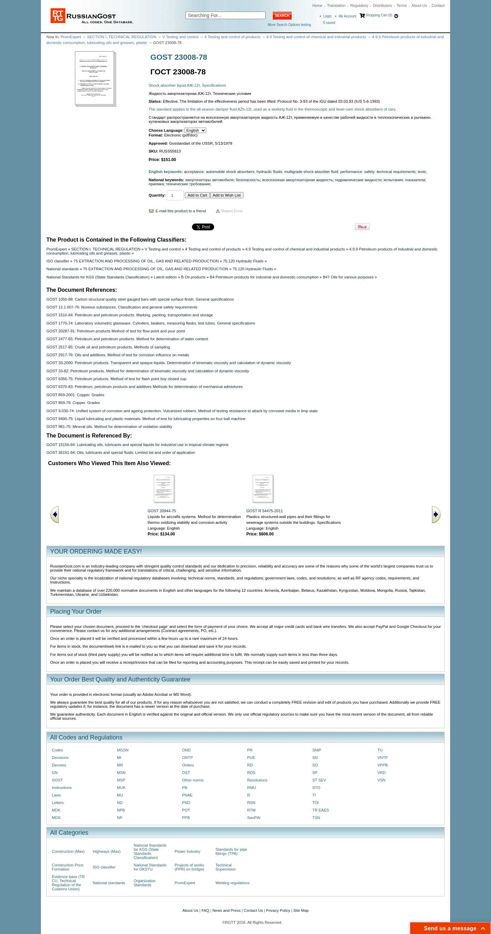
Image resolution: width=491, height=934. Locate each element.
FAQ (205, 910)
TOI (315, 803)
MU (120, 795)
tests (422, 172)
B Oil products (193, 277)
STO (316, 788)
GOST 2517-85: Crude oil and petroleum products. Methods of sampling (108, 347)
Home (317, 5)
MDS (56, 818)
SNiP (316, 750)
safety (369, 172)
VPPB (382, 765)
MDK (56, 810)
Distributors (382, 5)
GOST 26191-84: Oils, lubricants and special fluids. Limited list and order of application (120, 452)
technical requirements (396, 172)
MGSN (123, 750)
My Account (347, 16)
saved (329, 23)
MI (119, 758)
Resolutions (257, 780)
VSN (381, 780)
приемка (156, 184)
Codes (57, 750)
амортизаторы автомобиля (209, 180)
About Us (419, 5)
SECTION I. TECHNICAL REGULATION (121, 37)
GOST (57, 780)
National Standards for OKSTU (150, 867)
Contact (438, 5)
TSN (316, 818)
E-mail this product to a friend (180, 211)
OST (186, 773)
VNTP (382, 758)
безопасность (248, 180)
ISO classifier (57, 261)
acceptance (194, 172)
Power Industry (187, 851)
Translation (336, 5)
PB (184, 788)
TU (380, 750)
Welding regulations (232, 883)
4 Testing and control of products (233, 37)
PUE (251, 758)
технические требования (188, 184)
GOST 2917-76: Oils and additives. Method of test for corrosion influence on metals (117, 355)
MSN (121, 773)
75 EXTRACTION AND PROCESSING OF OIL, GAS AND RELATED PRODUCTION (146, 261)
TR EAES (320, 810)
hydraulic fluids (269, 172)
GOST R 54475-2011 (265, 511)
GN (55, 773)
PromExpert (71, 37)
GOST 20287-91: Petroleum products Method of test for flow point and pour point (115, 331)
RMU (251, 788)
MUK (121, 788)
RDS (251, 773)
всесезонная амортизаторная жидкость (297, 180)
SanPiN (254, 818)
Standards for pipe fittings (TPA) (231, 851)
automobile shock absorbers (230, 172)
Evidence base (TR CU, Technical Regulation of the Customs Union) (68, 883)
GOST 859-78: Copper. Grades (73, 403)
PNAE (187, 795)
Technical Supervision (225, 867)
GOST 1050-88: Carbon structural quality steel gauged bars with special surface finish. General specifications (140, 299)
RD (250, 765)
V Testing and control (180, 37)
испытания (393, 180)
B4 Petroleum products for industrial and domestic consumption (264, 277)
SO (315, 765)
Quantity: (157, 195)
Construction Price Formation (68, 867)
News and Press (226, 910)
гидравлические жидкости (358, 180)
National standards (62, 269)
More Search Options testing (289, 25)
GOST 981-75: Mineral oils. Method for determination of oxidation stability (109, 427)
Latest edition (165, 277)
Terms (402, 5)
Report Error (232, 211)
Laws (56, 795)
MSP (121, 780)
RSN (251, 803)
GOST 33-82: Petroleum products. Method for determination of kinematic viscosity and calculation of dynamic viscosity (147, 371)
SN (315, 758)
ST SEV (319, 780)
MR (120, 765)
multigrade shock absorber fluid (311, 172)
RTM (251, 810)
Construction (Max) (68, 851)
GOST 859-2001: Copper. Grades (75, 395)
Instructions (62, 788)
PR (250, 750)
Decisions (60, 758)
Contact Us (253, 910)
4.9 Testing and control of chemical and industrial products (316, 37)
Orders (188, 765)
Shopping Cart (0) (379, 15)
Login (327, 16)
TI (314, 795)
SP (314, 773)
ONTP (187, 758)
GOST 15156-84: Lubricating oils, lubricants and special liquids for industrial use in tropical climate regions (137, 445)
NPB (121, 810)
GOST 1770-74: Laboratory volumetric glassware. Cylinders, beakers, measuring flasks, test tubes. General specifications (150, 323)
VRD (381, 773)
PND (186, 803)
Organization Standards (144, 883)
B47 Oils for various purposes (348, 277)
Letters (58, 803)
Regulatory (359, 5)
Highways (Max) (106, 851)
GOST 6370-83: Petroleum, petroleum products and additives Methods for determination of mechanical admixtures (144, 387)
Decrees (59, 765)
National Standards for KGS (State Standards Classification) (97, 277)
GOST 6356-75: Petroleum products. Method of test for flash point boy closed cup (116, 379)
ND (119, 803)
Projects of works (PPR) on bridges (189, 867)
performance (351, 172)
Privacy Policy (278, 910)
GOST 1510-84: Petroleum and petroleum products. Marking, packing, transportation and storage (129, 315)
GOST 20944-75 (162, 511)
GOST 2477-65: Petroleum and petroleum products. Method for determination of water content (127, 339)
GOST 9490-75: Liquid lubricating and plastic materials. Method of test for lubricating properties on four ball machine (146, 419)
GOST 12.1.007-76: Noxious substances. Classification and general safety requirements (121, 307)
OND (186, 750)
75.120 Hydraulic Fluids (243, 261)
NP (119, 818)
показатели (415, 180)
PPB (186, 818)
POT (186, 810)
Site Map (301, 910)
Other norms (193, 780)
